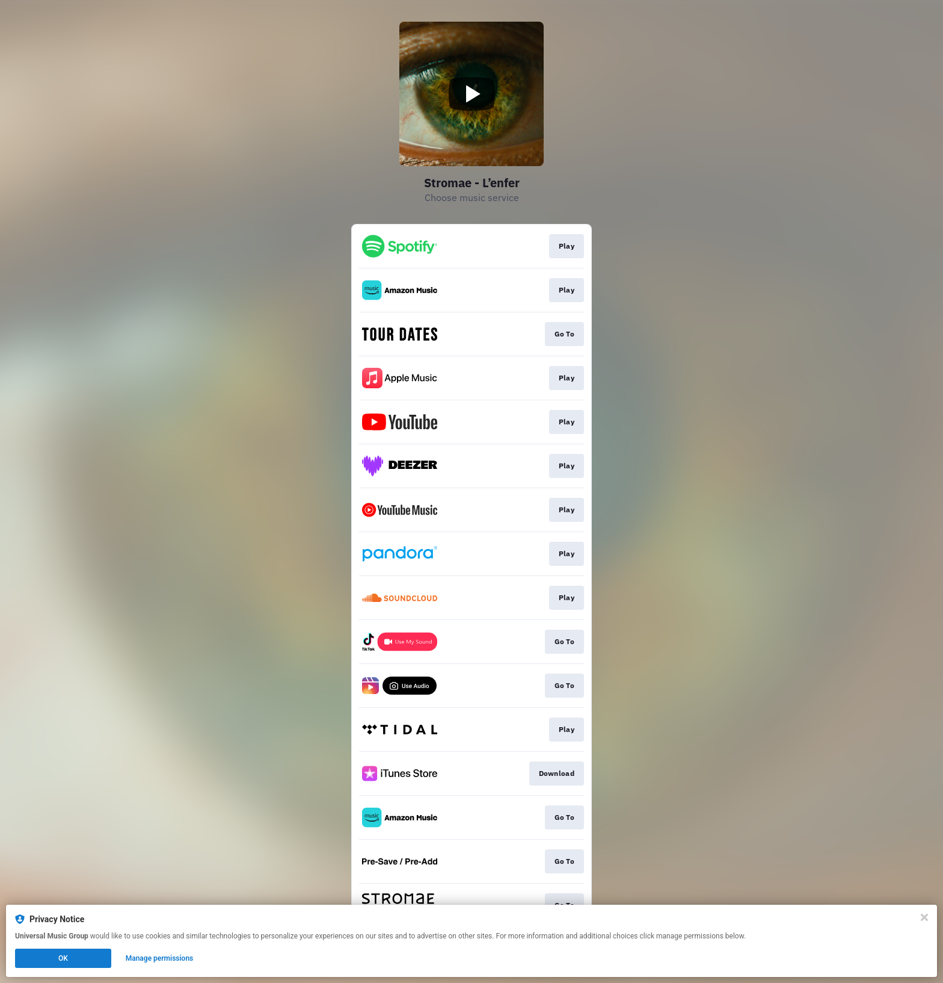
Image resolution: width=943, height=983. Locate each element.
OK (63, 958)
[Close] (924, 917)
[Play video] (471, 94)
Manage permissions (160, 958)
